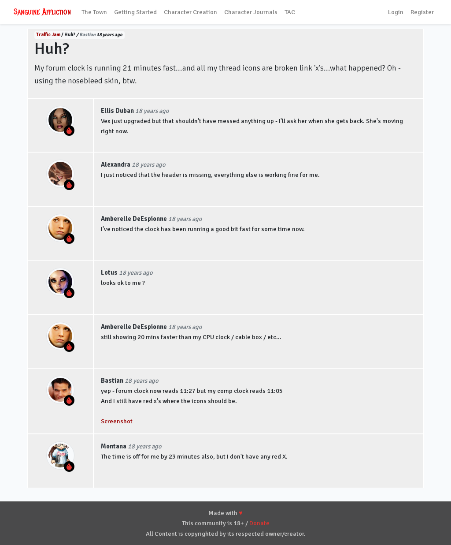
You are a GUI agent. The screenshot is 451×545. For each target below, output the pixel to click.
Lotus (109, 272)
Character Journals (250, 12)
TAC (290, 12)
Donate (259, 523)
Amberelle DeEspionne (134, 219)
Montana (113, 446)
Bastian (87, 34)
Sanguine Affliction (42, 12)
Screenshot (117, 421)
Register (422, 12)
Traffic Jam (48, 34)
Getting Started (135, 12)
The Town (94, 12)
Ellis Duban (117, 111)
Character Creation (190, 12)
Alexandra (115, 164)
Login (395, 12)
